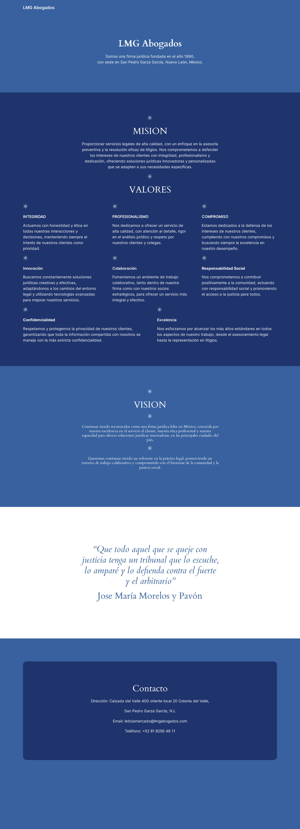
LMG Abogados (38, 7)
